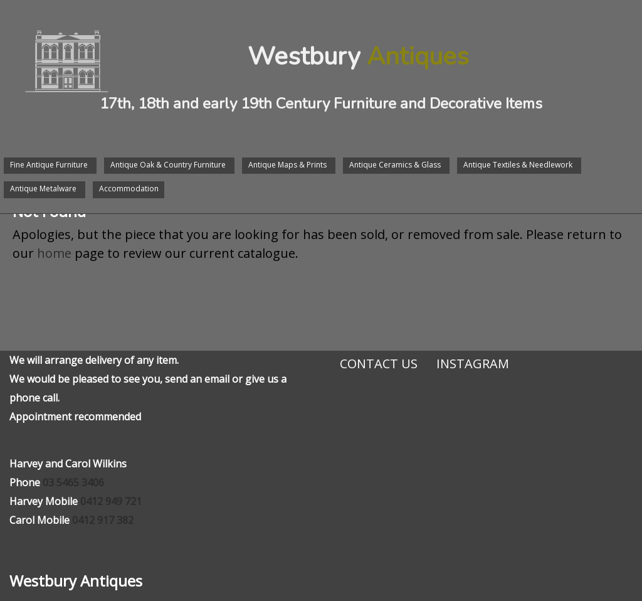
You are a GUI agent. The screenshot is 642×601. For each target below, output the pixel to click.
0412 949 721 (111, 501)
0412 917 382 (103, 520)
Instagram (472, 363)
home (54, 253)
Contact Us (379, 363)
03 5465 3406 (73, 482)
